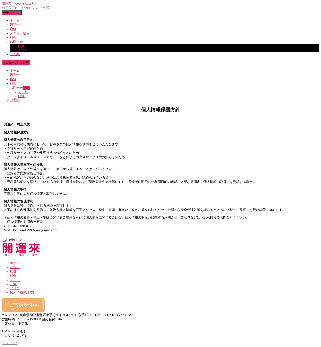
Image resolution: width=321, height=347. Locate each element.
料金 (13, 37)
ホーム (15, 20)
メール (23, 50)
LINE (21, 46)
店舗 (13, 29)
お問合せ (16, 42)
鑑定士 (15, 24)
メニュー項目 (19, 33)
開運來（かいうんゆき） (20, 3)
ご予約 (15, 54)
